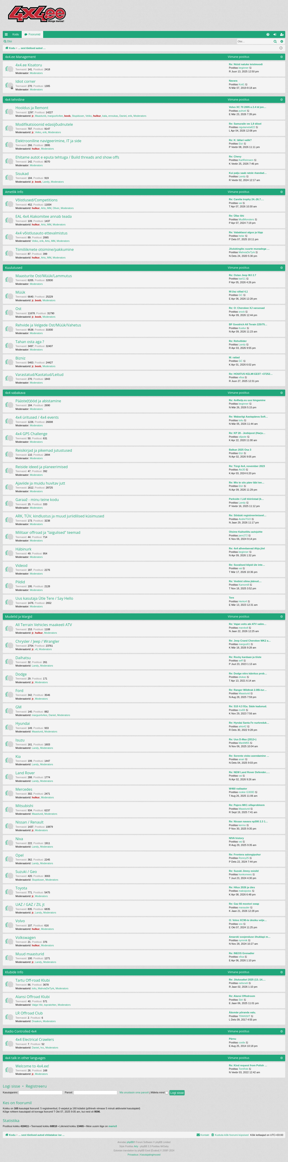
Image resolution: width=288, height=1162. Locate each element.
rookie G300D (246, 792)
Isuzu (19, 740)
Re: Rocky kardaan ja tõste (245, 657)
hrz (42, 1047)
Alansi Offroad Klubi (32, 996)
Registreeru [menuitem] (282, 35)
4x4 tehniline (14, 99)
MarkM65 (244, 742)
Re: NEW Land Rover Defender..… (249, 772)
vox (241, 923)
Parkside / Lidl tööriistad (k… (246, 499)
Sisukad (22, 173)
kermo (242, 825)
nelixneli (243, 983)
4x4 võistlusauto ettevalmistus (41, 233)
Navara (233, 80)
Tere (231, 597)
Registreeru (45, 41)
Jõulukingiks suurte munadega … (249, 248)
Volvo (20, 920)
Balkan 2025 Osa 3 (240, 449)
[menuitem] (267, 34)
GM (18, 707)
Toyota (21, 888)
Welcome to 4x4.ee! (32, 1066)
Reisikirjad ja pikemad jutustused (43, 450)
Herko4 (243, 601)
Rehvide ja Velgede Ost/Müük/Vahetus (48, 325)
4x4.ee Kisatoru (28, 65)
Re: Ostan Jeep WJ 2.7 (242, 275)
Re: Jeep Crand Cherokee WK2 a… (250, 640)
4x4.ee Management (20, 57)
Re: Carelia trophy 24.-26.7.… (246, 199)
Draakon (37, 1021)
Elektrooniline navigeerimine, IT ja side (48, 140)
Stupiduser (78, 115)
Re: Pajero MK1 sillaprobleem (247, 805)
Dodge (21, 674)
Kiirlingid (7, 35)
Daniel (122, 115)
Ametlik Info (14, 192)
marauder (244, 907)
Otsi (9, 41)
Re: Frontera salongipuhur (245, 854)
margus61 (244, 644)
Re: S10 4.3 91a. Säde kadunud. (248, 706)
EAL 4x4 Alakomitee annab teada (43, 216)
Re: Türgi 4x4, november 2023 (247, 466)
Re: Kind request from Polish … (248, 1065)
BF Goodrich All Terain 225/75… (248, 324)
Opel (19, 855)
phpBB (130, 1142)
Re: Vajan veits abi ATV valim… (248, 624)
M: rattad (234, 357)
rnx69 (242, 710)
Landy (45, 181)
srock (242, 311)
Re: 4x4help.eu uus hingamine (247, 400)
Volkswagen (25, 937)
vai (240, 203)
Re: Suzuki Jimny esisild (243, 871)
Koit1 (241, 84)
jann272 (243, 535)
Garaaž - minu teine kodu (37, 499)
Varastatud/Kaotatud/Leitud (39, 374)
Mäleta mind (159, 1092)
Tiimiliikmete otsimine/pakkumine (44, 249)
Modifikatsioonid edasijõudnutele (44, 124)
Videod (21, 565)
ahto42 (242, 726)
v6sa (241, 377)
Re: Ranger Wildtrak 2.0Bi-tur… (248, 690)
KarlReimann (246, 160)
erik (130, 115)
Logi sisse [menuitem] (275, 35)
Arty (136, 1146)
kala (104, 115)
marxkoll (243, 627)
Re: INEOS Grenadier (241, 953)
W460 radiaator (238, 788)
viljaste (242, 436)
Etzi (241, 143)
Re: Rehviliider (238, 341)
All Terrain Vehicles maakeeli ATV (43, 624)
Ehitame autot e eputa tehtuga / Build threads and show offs (67, 157)
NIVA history (236, 838)
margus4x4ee (55, 115)
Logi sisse (24, 41)
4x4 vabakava (15, 392)
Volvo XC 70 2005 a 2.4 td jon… (247, 107)
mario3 (112, 1126)
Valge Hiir (37, 1004)
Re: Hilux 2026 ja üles (242, 887)
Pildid (20, 581)
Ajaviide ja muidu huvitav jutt (40, 483)
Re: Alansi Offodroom (242, 996)
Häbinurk (23, 549)
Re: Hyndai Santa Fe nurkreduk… (249, 722)
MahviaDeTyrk (247, 252)
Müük (20, 292)
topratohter (50, 1004)
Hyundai (22, 723)
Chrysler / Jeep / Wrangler (37, 641)
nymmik (243, 940)
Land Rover (25, 772)
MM (49, 208)
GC (241, 295)
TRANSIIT (244, 1016)
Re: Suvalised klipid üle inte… (247, 564)
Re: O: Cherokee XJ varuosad (247, 308)
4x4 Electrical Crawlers (34, 1039)
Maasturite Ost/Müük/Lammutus (43, 275)
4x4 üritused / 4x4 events (37, 417)
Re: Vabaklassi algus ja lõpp (246, 232)
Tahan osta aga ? (29, 341)
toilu (241, 420)
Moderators (36, 73)
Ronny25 (244, 858)
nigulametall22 (247, 127)
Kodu (15, 34)
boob (67, 115)
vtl (36, 649)
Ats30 (242, 469)
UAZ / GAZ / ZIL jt (30, 904)
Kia (18, 756)
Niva (19, 838)
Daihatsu (23, 657)
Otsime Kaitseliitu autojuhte (245, 531)
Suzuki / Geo (26, 871)
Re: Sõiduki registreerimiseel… (248, 515)
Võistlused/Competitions (36, 200)
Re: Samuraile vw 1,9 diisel (245, 123)
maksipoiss (245, 890)
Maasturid (40, 115)
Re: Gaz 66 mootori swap (244, 903)
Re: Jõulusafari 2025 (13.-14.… (247, 979)
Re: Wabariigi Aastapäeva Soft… (248, 416)
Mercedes (23, 789)
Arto (43, 208)
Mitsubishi (24, 805)
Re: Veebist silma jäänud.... (245, 581)
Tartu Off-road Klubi (32, 980)
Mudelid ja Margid (18, 616)
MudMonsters (246, 219)
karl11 (242, 278)
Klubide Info (14, 972)
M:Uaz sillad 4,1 (238, 291)
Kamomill (244, 584)
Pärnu (232, 1038)
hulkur (97, 115)
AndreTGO (245, 519)
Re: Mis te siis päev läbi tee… (246, 482)
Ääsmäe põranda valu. (242, 1012)
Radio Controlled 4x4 (20, 1031)
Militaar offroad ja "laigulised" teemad (47, 532)
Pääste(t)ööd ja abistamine (38, 400)
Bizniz (20, 358)
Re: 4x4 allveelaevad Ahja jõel (247, 548)
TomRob (243, 1068)
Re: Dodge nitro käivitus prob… (248, 673)
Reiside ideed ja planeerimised (41, 466)
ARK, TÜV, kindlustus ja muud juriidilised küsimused (59, 516)
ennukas (113, 115)
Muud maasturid (29, 953)
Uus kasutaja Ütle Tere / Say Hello (44, 598)
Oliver (56, 208)
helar (241, 235)
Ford (19, 690)
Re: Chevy (235, 156)
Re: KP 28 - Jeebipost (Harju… (247, 433)
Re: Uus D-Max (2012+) (242, 739)
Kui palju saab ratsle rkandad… (248, 173)
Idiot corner (25, 81)
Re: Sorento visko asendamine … (249, 755)
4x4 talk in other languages (25, 1058)
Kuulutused (13, 267)
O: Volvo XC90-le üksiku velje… (248, 920)
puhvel (242, 110)
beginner (244, 67)
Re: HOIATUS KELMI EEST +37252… (251, 373)
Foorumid (34, 34)
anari (241, 759)
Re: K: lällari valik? (240, 140)
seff (241, 660)
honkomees (245, 874)
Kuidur (242, 328)
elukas (242, 677)
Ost (18, 308)
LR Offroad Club (29, 1013)
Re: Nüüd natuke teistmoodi (246, 64)
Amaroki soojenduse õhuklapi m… (249, 936)
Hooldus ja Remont (31, 107)
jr (32, 115)
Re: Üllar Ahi (236, 215)
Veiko (88, 115)
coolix (242, 1042)
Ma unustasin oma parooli (134, 1092)
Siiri (241, 999)
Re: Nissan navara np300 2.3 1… (248, 821)
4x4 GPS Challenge (31, 433)
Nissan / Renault (29, 822)
